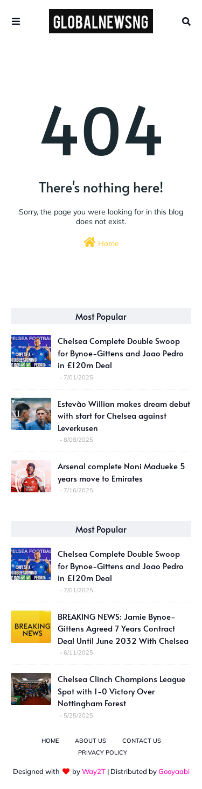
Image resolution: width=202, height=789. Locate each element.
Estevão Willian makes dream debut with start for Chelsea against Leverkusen (124, 415)
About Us (90, 740)
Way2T (94, 771)
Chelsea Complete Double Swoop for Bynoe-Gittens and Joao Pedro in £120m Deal (121, 352)
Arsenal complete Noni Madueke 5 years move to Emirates (121, 472)
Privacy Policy (102, 752)
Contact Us (141, 740)
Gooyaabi (174, 771)
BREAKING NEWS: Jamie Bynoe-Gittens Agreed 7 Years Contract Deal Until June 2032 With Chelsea (123, 628)
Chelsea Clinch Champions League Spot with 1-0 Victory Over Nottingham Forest (121, 690)
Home (101, 242)
